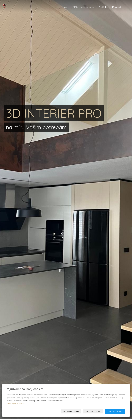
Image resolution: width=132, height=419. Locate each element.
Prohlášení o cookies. (16, 404)
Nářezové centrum (83, 7)
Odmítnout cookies (93, 411)
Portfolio (103, 7)
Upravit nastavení (71, 411)
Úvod (65, 7)
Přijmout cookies (115, 411)
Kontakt (116, 7)
